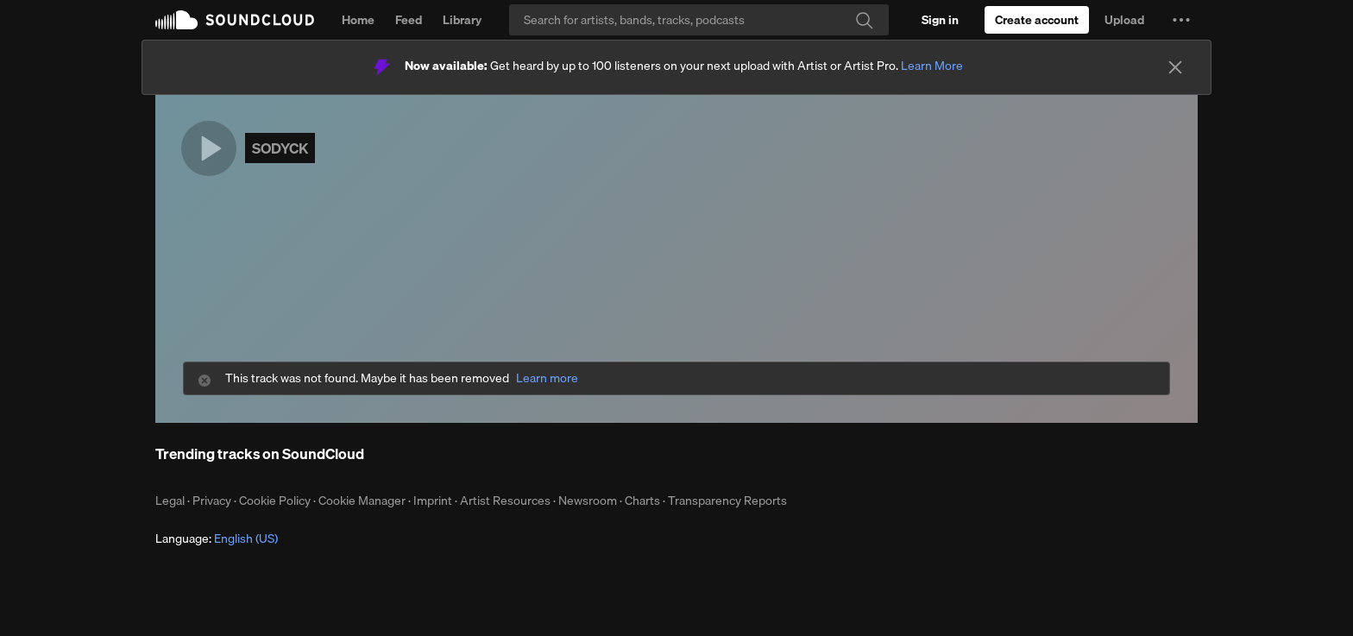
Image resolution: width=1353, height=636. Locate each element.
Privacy (211, 500)
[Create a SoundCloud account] (1037, 20)
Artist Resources (505, 500)
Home (358, 19)
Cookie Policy (275, 500)
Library (462, 19)
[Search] (699, 19)
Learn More (932, 65)
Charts (642, 500)
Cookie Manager (362, 500)
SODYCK (280, 148)
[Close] (1175, 67)
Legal (170, 500)
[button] (1181, 20)
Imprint (432, 500)
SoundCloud (234, 19)
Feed (408, 19)
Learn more (547, 378)
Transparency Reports (727, 500)
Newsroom (587, 500)
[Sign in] (940, 20)
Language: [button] (216, 538)
